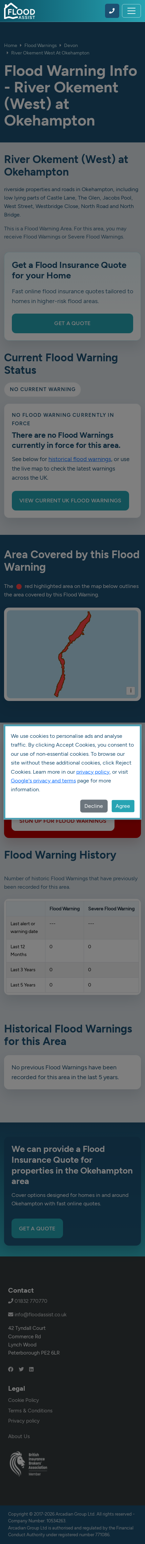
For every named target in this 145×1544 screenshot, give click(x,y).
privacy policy (92, 771)
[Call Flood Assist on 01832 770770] (112, 11)
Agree (123, 805)
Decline (93, 805)
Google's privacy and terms (43, 780)
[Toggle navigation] (131, 11)
